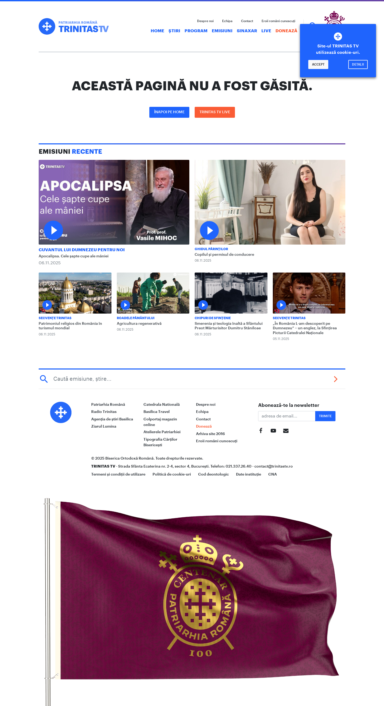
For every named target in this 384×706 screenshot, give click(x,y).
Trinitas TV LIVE (214, 112)
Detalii (358, 64)
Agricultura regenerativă (139, 324)
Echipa (227, 21)
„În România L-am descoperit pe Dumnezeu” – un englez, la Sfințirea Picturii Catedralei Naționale (305, 328)
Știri (174, 31)
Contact (247, 21)
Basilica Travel (156, 411)
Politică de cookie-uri (172, 474)
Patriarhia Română (108, 404)
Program (196, 31)
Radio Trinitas (104, 411)
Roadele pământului (135, 318)
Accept (318, 64)
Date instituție (248, 474)
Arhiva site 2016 (210, 434)
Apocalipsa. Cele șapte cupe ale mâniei (74, 256)
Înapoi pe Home (169, 112)
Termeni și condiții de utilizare (118, 474)
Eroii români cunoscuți (278, 21)
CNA (272, 474)
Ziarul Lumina (103, 426)
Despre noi (205, 21)
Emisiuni (222, 31)
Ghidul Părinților (211, 249)
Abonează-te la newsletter (288, 405)
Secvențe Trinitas (55, 318)
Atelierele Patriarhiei (162, 432)
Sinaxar (247, 31)
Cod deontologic (213, 474)
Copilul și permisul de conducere (224, 255)
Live (266, 31)
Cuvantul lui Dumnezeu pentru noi (82, 250)
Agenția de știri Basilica (112, 419)
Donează (286, 31)
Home (157, 31)
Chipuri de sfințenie (213, 318)
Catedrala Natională (161, 404)
